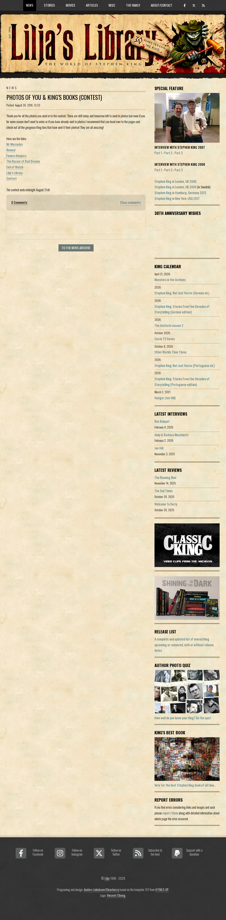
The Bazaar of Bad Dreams (23, 161)
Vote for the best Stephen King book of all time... (185, 785)
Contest (11, 178)
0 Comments (19, 202)
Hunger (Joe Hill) (164, 397)
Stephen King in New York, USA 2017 (177, 198)
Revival (10, 150)
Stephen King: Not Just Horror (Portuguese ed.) (184, 365)
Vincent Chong (116, 895)
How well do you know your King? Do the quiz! (182, 718)
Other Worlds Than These (170, 352)
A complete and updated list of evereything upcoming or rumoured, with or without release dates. (184, 645)
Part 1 (158, 152)
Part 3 (179, 152)
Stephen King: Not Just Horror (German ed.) (181, 293)
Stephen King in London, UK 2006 (175, 181)
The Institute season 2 (168, 325)
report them (170, 813)
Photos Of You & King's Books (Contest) (54, 97)
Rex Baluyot (162, 421)
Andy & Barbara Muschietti (171, 434)
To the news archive (76, 247)
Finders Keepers (16, 155)
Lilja (107, 878)
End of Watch (14, 167)
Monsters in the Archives (170, 279)
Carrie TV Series (164, 338)
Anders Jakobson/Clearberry (101, 889)
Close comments (130, 202)
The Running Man (165, 477)
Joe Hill (158, 448)
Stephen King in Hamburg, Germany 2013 (180, 192)
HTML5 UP (162, 889)
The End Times (163, 490)
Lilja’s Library (14, 172)
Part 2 (168, 152)
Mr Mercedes (14, 144)
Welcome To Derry (165, 504)
